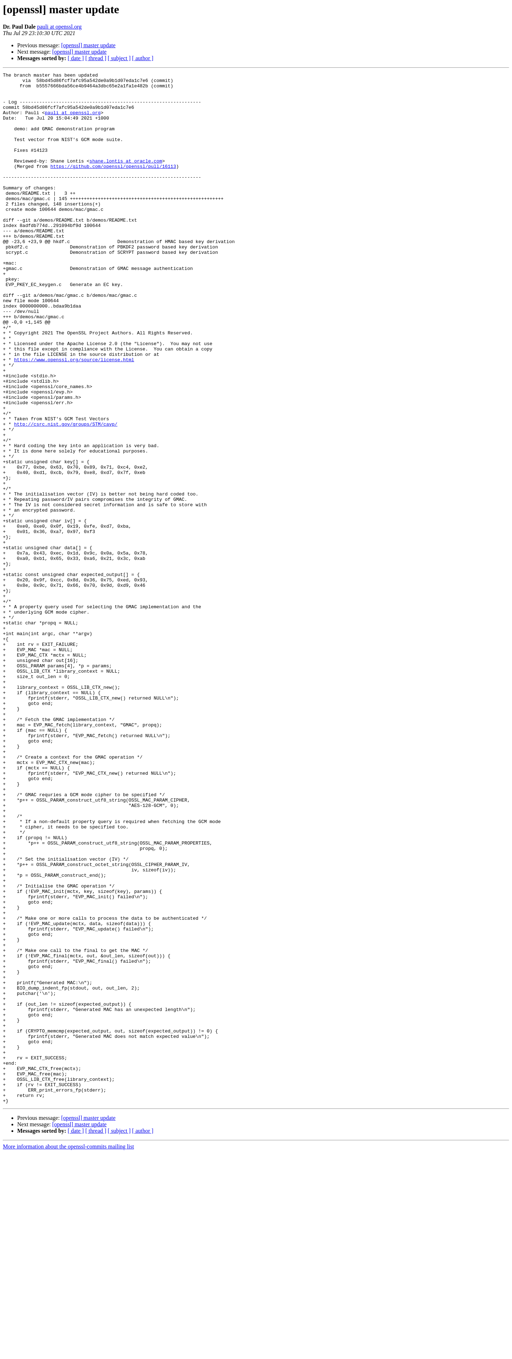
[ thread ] (95, 58)
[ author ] (143, 58)
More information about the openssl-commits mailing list (68, 1353)
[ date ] (76, 58)
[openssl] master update (88, 45)
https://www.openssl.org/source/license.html (74, 417)
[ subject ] (119, 58)
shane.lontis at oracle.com (126, 179)
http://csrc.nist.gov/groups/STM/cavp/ (65, 495)
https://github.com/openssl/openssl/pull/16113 (113, 185)
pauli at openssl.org (59, 27)
